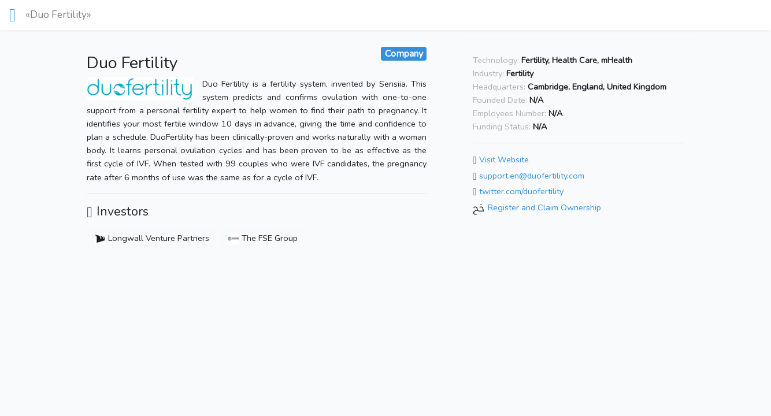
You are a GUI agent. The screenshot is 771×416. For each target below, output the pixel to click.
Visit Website (504, 159)
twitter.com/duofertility (521, 192)
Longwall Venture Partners (152, 238)
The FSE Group (263, 238)
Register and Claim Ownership (544, 207)
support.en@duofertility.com (531, 175)
